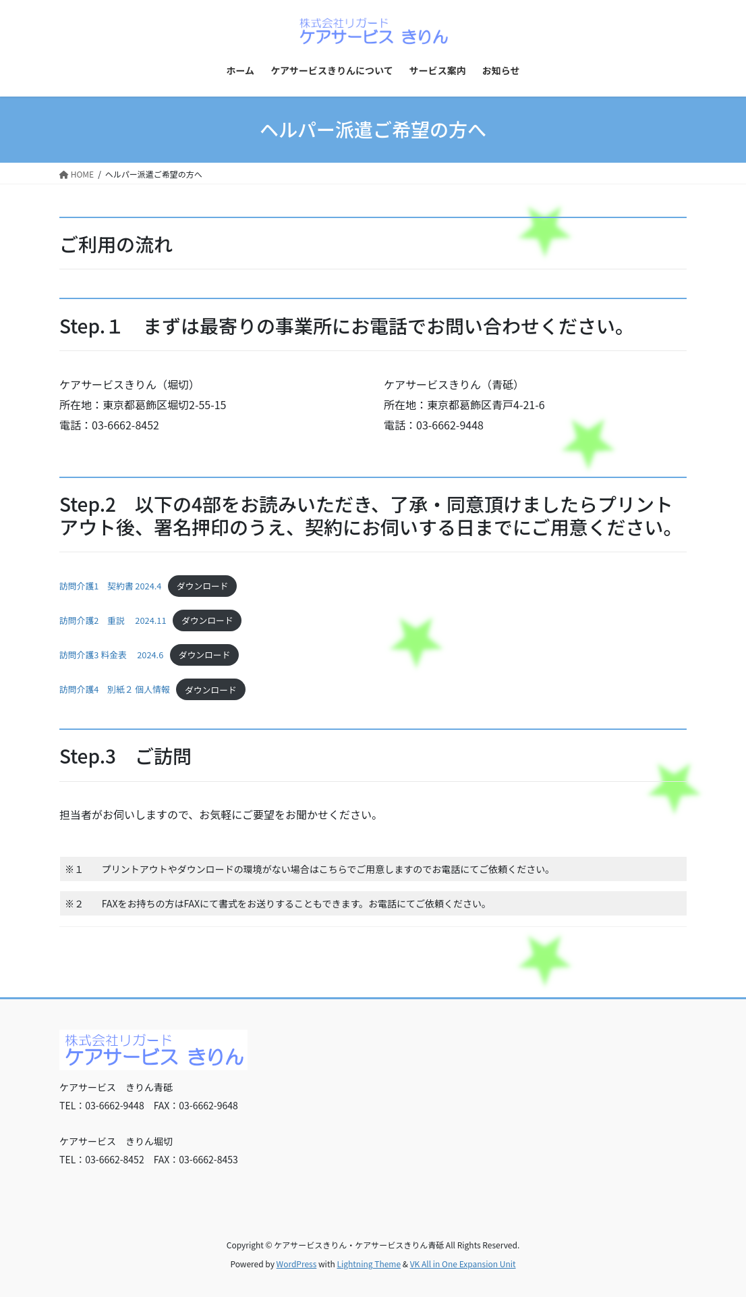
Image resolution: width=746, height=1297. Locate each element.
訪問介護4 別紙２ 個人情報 (114, 689)
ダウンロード (203, 585)
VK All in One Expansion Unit (463, 1263)
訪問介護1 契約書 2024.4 (110, 585)
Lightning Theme (369, 1263)
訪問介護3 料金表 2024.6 (111, 654)
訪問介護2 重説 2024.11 (113, 620)
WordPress (297, 1263)
